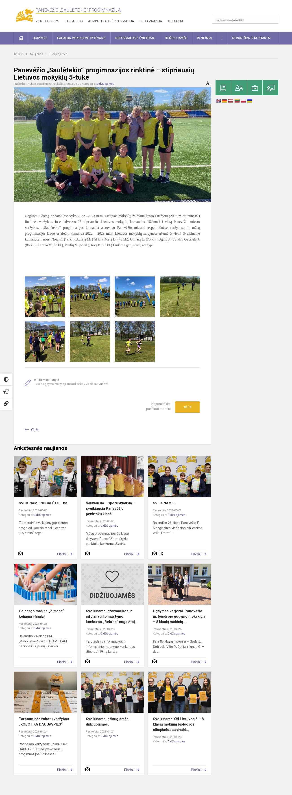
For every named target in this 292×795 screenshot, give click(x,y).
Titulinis (19, 54)
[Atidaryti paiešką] (273, 19)
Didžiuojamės (58, 54)
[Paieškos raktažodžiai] (245, 20)
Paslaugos (74, 21)
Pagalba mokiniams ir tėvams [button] (81, 38)
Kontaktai (176, 21)
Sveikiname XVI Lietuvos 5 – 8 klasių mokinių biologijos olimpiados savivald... (178, 724)
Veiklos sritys (47, 21)
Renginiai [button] (204, 38)
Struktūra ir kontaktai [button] (251, 38)
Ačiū (187, 407)
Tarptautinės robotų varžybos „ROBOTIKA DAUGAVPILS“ (44, 721)
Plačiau (62, 554)
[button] (248, 9)
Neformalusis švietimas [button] (135, 38)
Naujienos (37, 54)
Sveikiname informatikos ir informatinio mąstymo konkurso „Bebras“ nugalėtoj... (111, 616)
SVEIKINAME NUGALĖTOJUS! (43, 503)
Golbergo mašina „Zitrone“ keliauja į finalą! (41, 614)
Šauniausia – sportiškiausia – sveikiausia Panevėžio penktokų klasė (110, 508)
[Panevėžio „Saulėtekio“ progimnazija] (25, 15)
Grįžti (35, 430)
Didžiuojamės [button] (176, 38)
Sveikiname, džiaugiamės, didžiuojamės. (107, 721)
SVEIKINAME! (163, 503)
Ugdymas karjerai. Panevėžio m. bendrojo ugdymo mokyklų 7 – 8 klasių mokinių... (179, 616)
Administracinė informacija (111, 21)
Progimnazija (150, 21)
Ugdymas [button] (40, 38)
